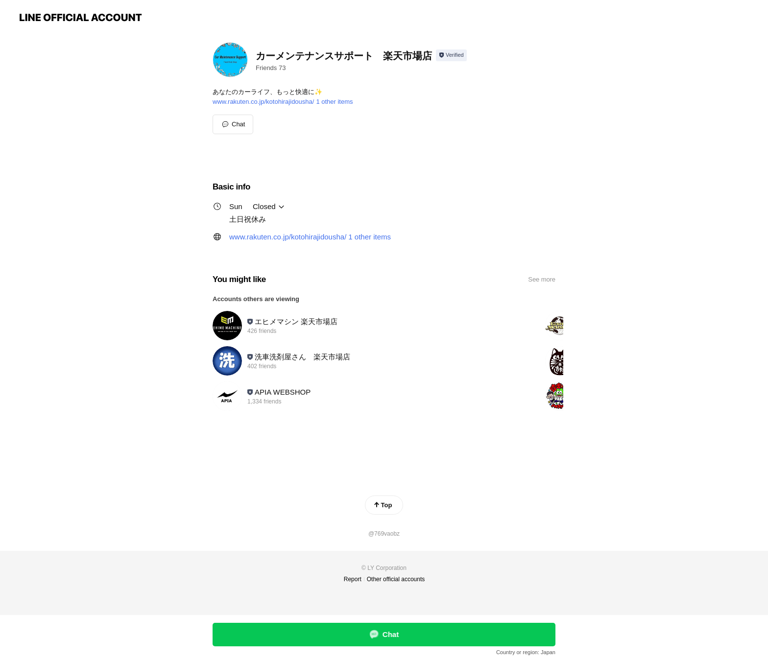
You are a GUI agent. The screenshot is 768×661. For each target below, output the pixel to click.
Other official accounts (396, 579)
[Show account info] (451, 55)
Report (352, 579)
